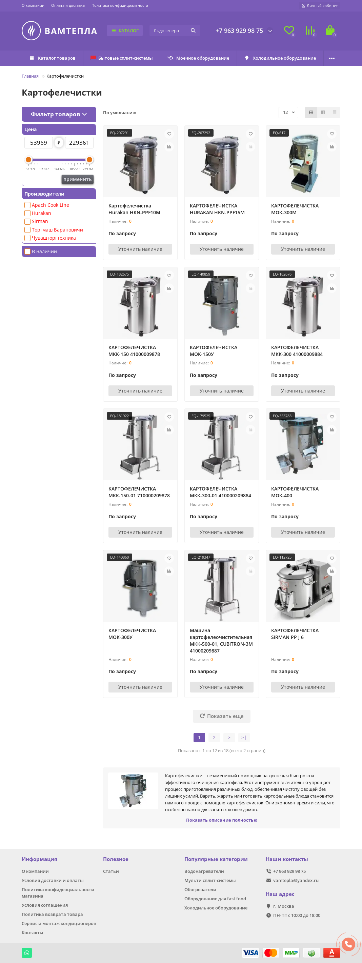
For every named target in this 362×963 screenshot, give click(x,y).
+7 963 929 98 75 (239, 30)
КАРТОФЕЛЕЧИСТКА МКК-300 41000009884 (297, 350)
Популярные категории (216, 859)
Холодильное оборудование (280, 58)
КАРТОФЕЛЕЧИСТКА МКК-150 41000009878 (134, 350)
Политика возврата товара (52, 914)
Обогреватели (200, 889)
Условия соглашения (45, 905)
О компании (33, 5)
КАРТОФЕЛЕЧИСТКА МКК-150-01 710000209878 (139, 492)
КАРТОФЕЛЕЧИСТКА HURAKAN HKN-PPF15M (217, 209)
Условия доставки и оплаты (53, 880)
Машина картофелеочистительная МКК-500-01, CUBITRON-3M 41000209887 (221, 640)
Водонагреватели (204, 871)
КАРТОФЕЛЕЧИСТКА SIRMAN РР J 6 (295, 633)
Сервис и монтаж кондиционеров (59, 923)
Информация (39, 859)
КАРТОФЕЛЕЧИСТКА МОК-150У (213, 350)
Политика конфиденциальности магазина (58, 892)
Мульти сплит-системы (210, 880)
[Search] (174, 30)
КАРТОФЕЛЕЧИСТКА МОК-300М (295, 209)
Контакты (32, 932)
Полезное (115, 859)
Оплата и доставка (68, 5)
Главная (30, 76)
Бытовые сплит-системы (121, 58)
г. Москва (283, 906)
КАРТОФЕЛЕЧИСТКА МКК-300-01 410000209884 (220, 492)
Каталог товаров (52, 58)
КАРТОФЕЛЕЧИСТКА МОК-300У (132, 633)
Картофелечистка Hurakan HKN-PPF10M (134, 209)
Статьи (111, 871)
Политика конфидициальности (120, 5)
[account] (319, 5)
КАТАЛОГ (125, 30)
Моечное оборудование (198, 58)
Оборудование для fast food (215, 899)
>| (244, 737)
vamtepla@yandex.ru (296, 880)
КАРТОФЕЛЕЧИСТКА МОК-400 (295, 492)
